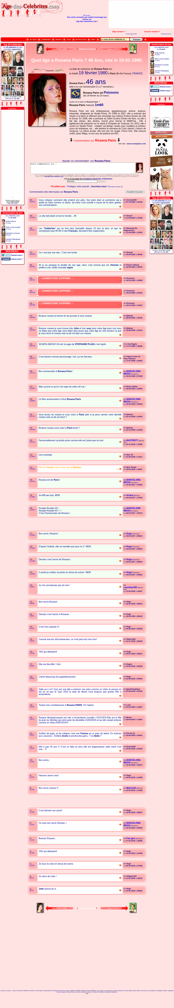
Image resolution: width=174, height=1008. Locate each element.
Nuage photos (47, 1003)
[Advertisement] (157, 14)
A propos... (9, 1003)
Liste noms (144, 1003)
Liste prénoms (152, 1003)
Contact (95, 1004)
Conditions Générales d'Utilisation (97, 191)
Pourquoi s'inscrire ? (166, 34)
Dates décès (136, 1003)
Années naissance (118, 1003)
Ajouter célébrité (70, 1003)
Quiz (98, 1003)
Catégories (171, 1003)
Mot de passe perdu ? (131, 34)
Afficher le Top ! (12, 98)
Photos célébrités (91, 1003)
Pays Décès (70, 1004)
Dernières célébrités (23, 1003)
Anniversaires (108, 1003)
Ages (102, 1003)
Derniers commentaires (36, 1003)
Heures (90, 1004)
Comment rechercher (81, 1004)
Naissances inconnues (59, 1003)
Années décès (128, 1003)
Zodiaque (159, 1003)
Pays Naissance (61, 1004)
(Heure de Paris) (12, 203)
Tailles (165, 1003)
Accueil (3, 1003)
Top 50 (15, 1003)
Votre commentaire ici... (87, 169)
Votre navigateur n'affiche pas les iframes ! (47, 144)
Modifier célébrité (81, 1003)
